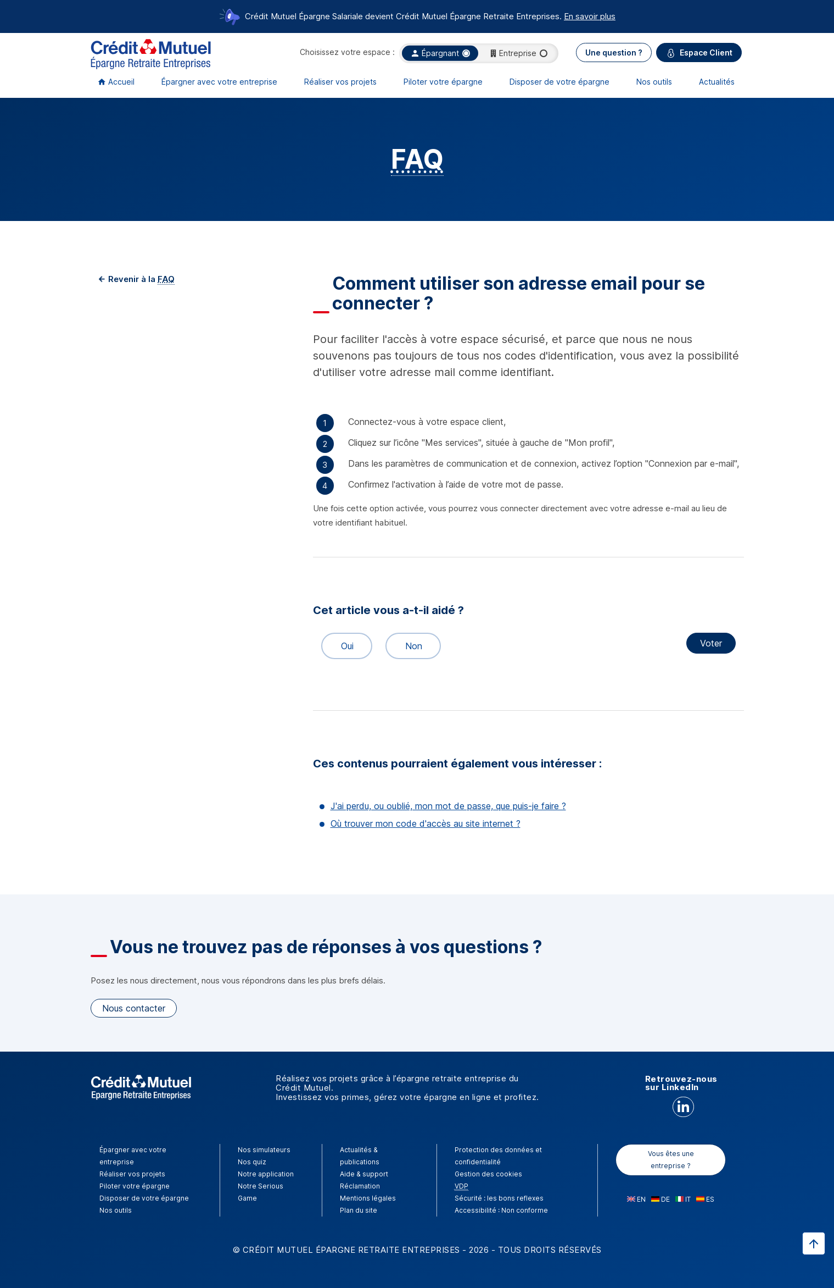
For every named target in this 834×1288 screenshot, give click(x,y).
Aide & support (364, 1174)
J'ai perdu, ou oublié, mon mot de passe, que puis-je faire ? (448, 805)
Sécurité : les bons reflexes (499, 1198)
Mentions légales (368, 1198)
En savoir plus (589, 16)
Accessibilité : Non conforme (501, 1210)
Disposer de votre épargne (559, 81)
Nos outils (654, 81)
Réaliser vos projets (340, 81)
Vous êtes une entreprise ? (671, 1159)
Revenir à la (140, 279)
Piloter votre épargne (443, 81)
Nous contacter (133, 1008)
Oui (342, 645)
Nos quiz (252, 1162)
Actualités (717, 81)
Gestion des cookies (488, 1174)
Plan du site (358, 1210)
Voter (711, 643)
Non (409, 645)
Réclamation (360, 1186)
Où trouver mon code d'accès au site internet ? (425, 823)
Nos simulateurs (264, 1150)
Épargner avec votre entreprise (219, 81)
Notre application (266, 1174)
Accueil (121, 81)
